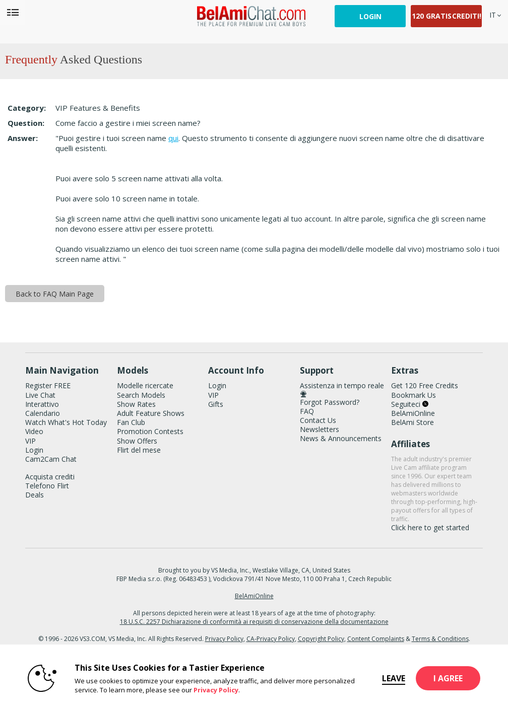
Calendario (42, 413)
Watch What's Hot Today (66, 422)
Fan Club (131, 422)
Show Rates (136, 404)
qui (173, 138)
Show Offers (137, 441)
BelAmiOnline (413, 413)
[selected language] (492, 15)
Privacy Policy (224, 638)
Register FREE (48, 385)
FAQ (307, 411)
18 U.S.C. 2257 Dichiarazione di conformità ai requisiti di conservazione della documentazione (254, 621)
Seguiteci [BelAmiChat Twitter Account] (409, 404)
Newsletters (319, 429)
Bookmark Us (413, 395)
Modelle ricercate (145, 385)
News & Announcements (341, 438)
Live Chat (40, 395)
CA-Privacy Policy (270, 638)
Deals (34, 495)
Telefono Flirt (47, 485)
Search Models (141, 395)
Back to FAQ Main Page (55, 294)
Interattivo (42, 404)
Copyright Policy (321, 638)
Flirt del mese (139, 450)
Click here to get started (430, 527)
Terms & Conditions (440, 638)
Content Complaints (375, 638)
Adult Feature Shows (150, 413)
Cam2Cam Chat (51, 459)
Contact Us (318, 420)
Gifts (215, 404)
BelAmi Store (412, 422)
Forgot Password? (329, 402)
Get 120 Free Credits (424, 385)
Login (370, 16)
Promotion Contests (150, 431)
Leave (393, 678)
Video (34, 431)
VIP (30, 441)
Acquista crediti (50, 476)
